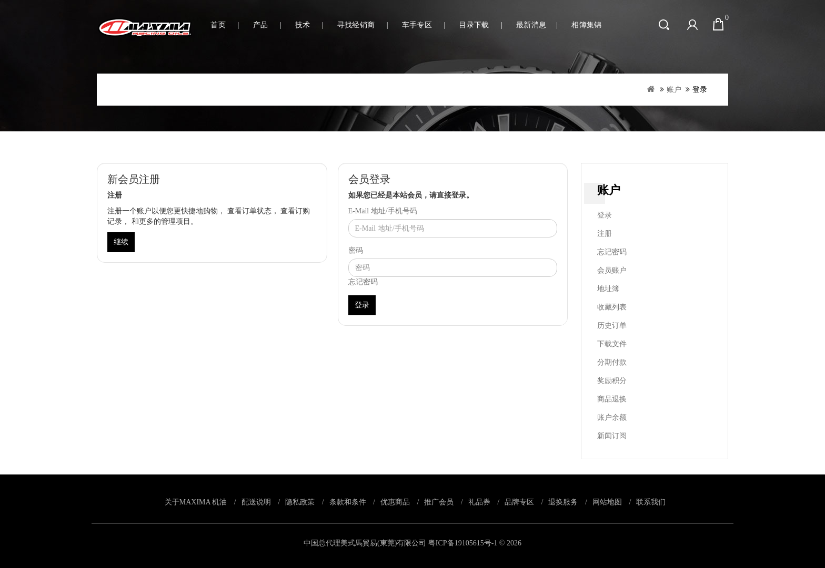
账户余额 (612, 417)
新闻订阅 (612, 436)
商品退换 (612, 399)
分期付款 (612, 362)
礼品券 (479, 502)
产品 (260, 25)
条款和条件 (347, 502)
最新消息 (531, 25)
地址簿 (608, 289)
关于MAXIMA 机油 (196, 502)
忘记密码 (363, 282)
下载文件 (612, 344)
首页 (218, 25)
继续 (121, 242)
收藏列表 (612, 307)
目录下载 (474, 25)
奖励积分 (612, 381)
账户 (674, 90)
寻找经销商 (356, 25)
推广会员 (439, 502)
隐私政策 (300, 502)
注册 (604, 233)
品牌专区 (519, 502)
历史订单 (612, 325)
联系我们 (651, 502)
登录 (699, 90)
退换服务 (563, 502)
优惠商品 (395, 502)
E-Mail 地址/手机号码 (382, 211)
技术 (302, 25)
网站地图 (607, 502)
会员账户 (612, 270)
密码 (355, 250)
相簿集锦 (586, 25)
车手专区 (417, 25)
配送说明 (256, 502)
